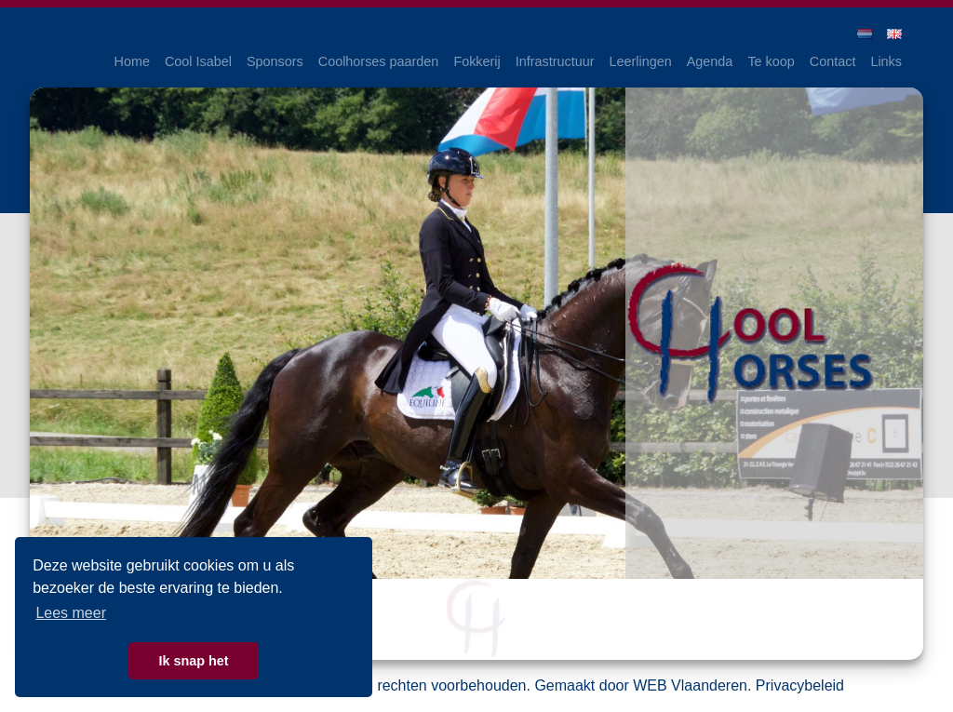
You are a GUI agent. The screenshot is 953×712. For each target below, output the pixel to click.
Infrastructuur (555, 61)
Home (132, 61)
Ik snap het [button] (193, 660)
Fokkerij (476, 61)
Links (886, 61)
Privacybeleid (800, 685)
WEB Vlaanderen (690, 685)
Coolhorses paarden (378, 61)
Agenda (710, 61)
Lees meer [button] (70, 613)
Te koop (770, 61)
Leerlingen (641, 61)
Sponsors (275, 61)
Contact (833, 61)
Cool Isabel (198, 61)
